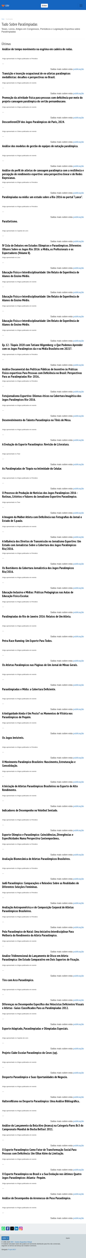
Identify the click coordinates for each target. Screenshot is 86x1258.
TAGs (2, 19)
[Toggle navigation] (81, 5)
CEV (5, 1238)
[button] (3, 1228)
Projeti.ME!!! (12, 1249)
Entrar (44, 6)
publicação (78, 69)
